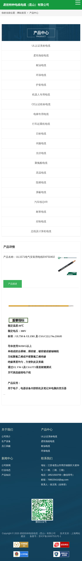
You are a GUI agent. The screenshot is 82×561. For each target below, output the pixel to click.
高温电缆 (41, 172)
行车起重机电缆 (41, 123)
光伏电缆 (41, 153)
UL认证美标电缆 (41, 45)
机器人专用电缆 (41, 94)
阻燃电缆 (41, 182)
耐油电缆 (41, 65)
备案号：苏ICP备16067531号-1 (45, 536)
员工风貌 (6, 446)
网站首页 (21, 13)
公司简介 (6, 436)
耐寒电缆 (41, 211)
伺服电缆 (41, 143)
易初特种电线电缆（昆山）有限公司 (26, 4)
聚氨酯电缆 (41, 163)
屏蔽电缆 (41, 192)
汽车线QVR (41, 202)
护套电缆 (41, 84)
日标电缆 (41, 133)
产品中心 (33, 13)
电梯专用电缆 (41, 114)
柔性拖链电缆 (41, 55)
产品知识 (6, 475)
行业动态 (6, 470)
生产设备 (6, 441)
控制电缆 (41, 221)
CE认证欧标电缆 (41, 104)
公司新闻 (6, 465)
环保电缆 (41, 75)
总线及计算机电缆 (41, 231)
